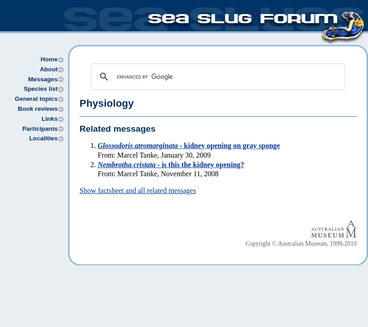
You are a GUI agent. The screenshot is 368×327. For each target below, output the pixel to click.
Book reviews (38, 108)
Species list (41, 88)
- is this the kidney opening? (171, 164)
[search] (217, 76)
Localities (43, 138)
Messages (43, 79)
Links (49, 118)
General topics (36, 98)
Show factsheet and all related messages (138, 190)
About (49, 69)
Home (49, 59)
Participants (40, 128)
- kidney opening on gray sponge (189, 145)
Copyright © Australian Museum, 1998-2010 (301, 243)
